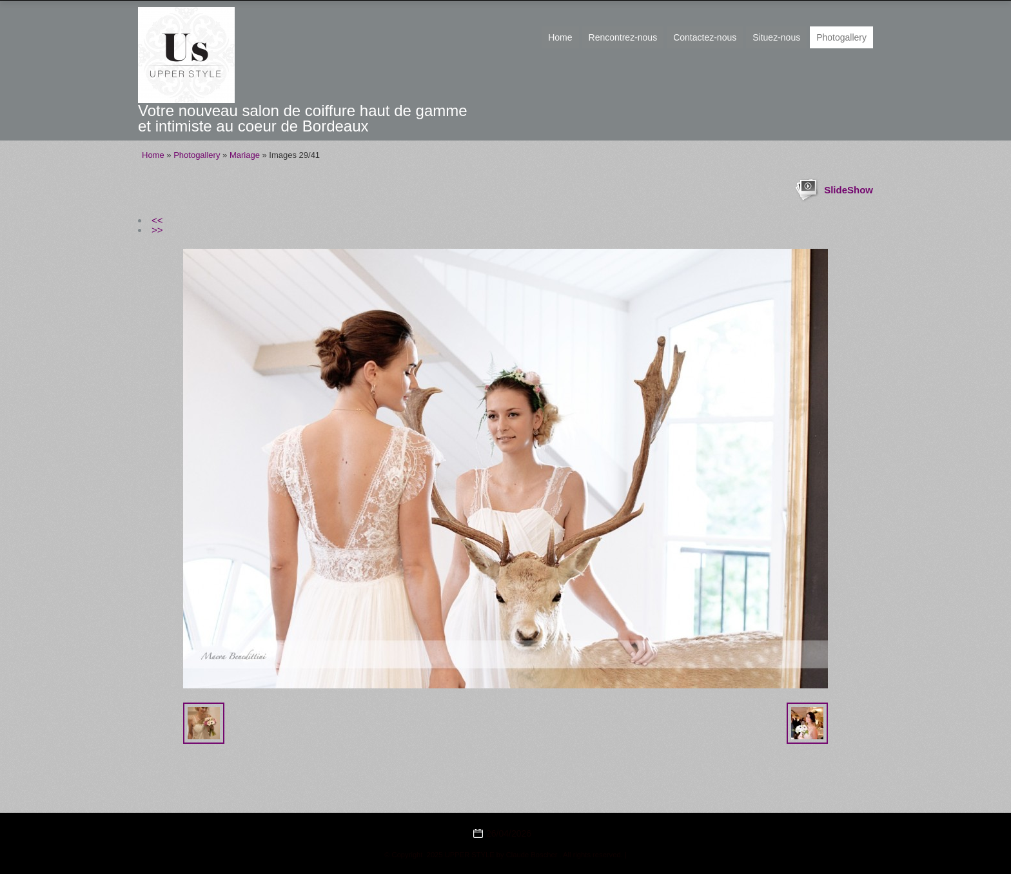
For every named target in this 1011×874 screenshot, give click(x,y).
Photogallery (841, 37)
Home (560, 37)
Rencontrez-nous (623, 37)
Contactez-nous (704, 37)
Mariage (245, 155)
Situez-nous (776, 37)
